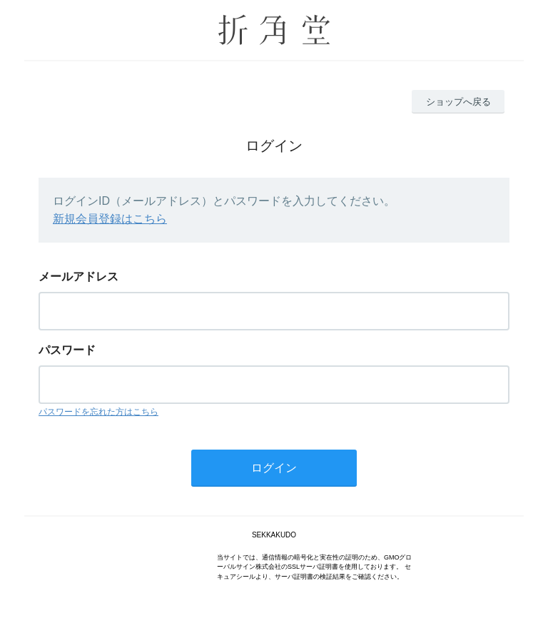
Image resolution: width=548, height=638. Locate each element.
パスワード (67, 350)
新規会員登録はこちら (110, 219)
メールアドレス (78, 276)
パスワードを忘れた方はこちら (98, 412)
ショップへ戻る (458, 101)
